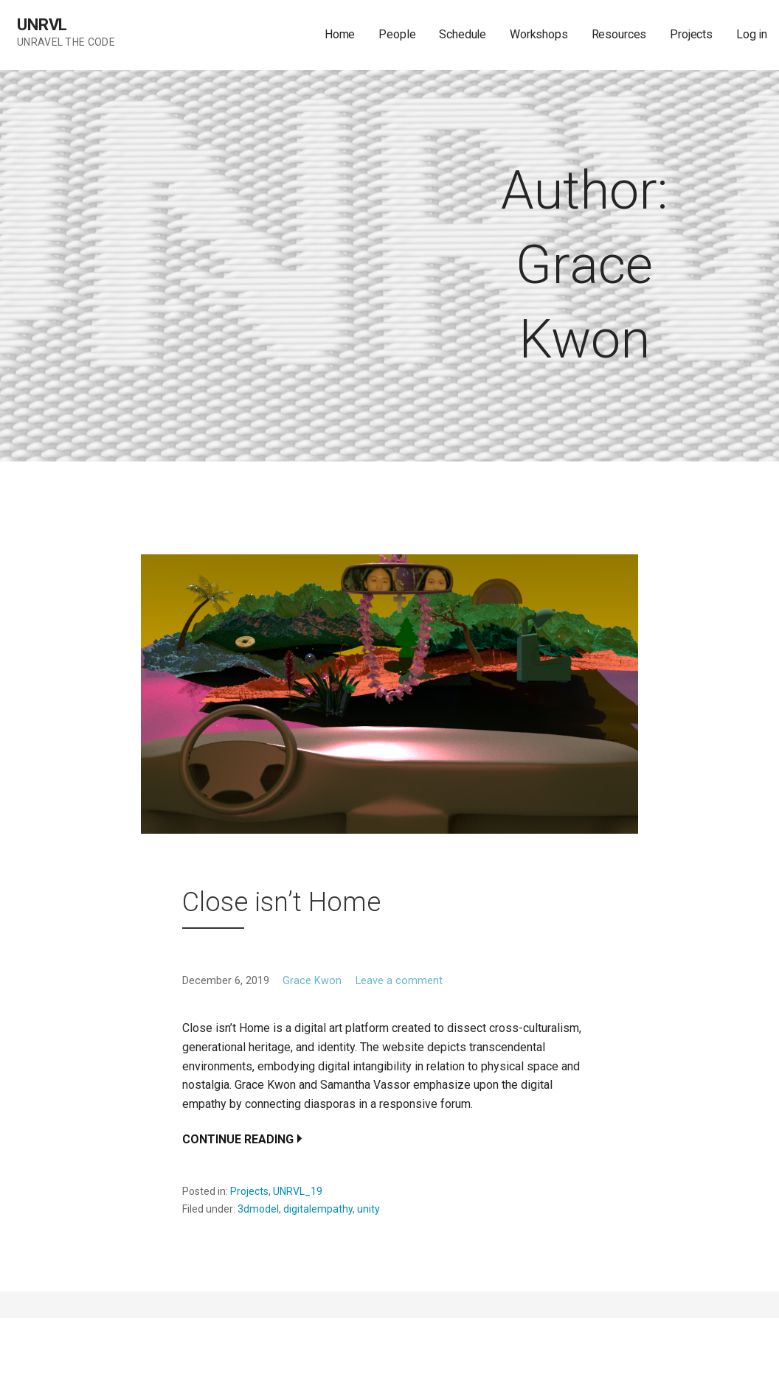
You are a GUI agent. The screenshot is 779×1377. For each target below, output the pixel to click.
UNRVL (42, 24)
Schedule (462, 34)
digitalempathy (318, 1209)
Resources (619, 34)
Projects (691, 34)
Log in (751, 34)
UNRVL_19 (297, 1191)
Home (340, 34)
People (396, 34)
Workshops (539, 34)
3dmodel (258, 1209)
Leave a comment (399, 981)
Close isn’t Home (281, 902)
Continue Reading (238, 1139)
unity (368, 1209)
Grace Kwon (312, 981)
